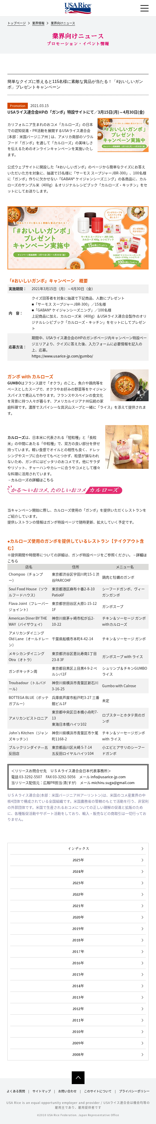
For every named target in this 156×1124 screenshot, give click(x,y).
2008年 (78, 1054)
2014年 (78, 986)
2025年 (78, 860)
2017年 (78, 951)
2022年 (78, 894)
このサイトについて (98, 1091)
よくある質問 (16, 1091)
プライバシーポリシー (134, 1091)
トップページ (16, 23)
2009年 (78, 1043)
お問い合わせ (67, 1091)
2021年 (78, 906)
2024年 (78, 871)
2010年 (78, 1031)
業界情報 (38, 23)
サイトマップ (41, 1091)
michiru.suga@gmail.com (113, 782)
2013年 (78, 997)
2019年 (78, 929)
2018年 (78, 940)
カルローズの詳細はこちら (32, 479)
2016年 (78, 963)
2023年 (78, 883)
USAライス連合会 (78, 8)
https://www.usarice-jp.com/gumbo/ (62, 355)
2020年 (78, 917)
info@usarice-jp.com (108, 776)
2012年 (78, 1009)
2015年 (78, 974)
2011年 (78, 1020)
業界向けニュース (63, 23)
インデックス (78, 848)
